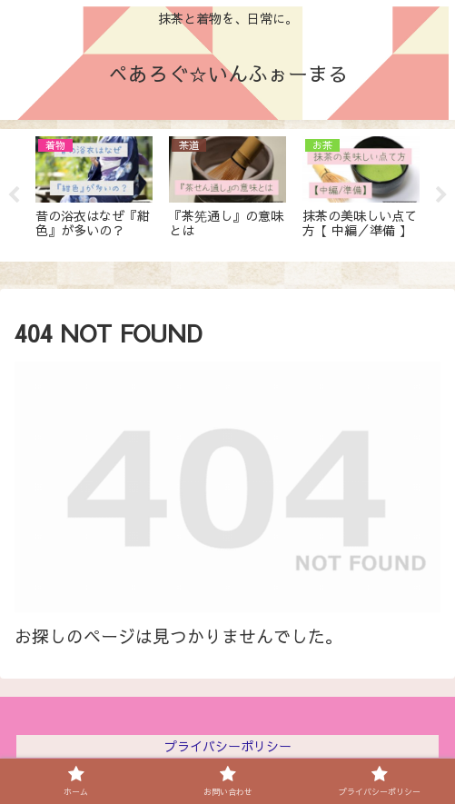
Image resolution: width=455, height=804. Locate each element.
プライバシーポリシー (228, 746)
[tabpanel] (94, 192)
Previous (14, 195)
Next (441, 195)
